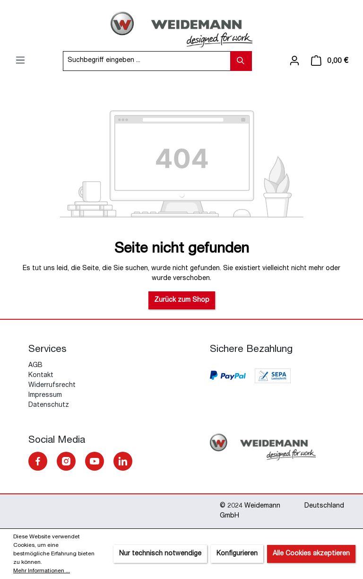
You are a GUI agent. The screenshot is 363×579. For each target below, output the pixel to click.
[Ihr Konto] (294, 61)
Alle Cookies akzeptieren (311, 554)
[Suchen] (241, 61)
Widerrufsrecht (52, 385)
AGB (35, 365)
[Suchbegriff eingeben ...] (147, 61)
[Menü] (20, 60)
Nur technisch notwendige (160, 554)
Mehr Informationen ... (41, 571)
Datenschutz (48, 405)
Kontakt (40, 375)
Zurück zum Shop (181, 300)
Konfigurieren (237, 554)
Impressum (45, 395)
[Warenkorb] (329, 61)
